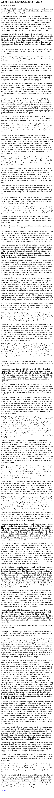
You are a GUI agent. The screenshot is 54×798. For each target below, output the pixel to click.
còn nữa (3, 790)
